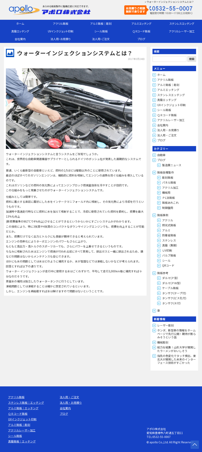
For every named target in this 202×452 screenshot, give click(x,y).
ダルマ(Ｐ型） (171, 278)
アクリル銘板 (60, 23)
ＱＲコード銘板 (141, 31)
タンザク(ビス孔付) (174, 298)
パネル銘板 (169, 182)
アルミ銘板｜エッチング (23, 408)
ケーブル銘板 (170, 288)
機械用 (166, 192)
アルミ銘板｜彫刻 (101, 23)
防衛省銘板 (169, 235)
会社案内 (20, 39)
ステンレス (169, 240)
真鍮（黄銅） (170, 245)
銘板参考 (162, 273)
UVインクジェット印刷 (60, 31)
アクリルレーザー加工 (182, 31)
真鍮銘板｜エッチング (22, 441)
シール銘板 (101, 31)
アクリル (167, 220)
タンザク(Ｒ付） (172, 303)
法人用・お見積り (60, 39)
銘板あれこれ (170, 203)
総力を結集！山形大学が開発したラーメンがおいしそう (176, 349)
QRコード (168, 265)
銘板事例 (162, 215)
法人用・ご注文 (101, 39)
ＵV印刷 (167, 250)
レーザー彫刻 (165, 325)
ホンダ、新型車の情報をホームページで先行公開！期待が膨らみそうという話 (176, 333)
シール (166, 260)
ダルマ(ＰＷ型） (172, 283)
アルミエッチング (141, 23)
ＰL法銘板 (168, 198)
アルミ (166, 230)
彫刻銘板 (167, 177)
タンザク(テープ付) (174, 293)
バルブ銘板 (169, 255)
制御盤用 (167, 208)
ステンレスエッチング (181, 23)
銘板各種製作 (165, 172)
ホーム (20, 23)
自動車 (161, 155)
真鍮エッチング (20, 31)
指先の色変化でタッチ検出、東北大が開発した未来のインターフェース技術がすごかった (176, 359)
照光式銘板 (169, 225)
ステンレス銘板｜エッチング (26, 403)
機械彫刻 (162, 342)
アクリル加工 (170, 188)
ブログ (141, 39)
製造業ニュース (171, 165)
